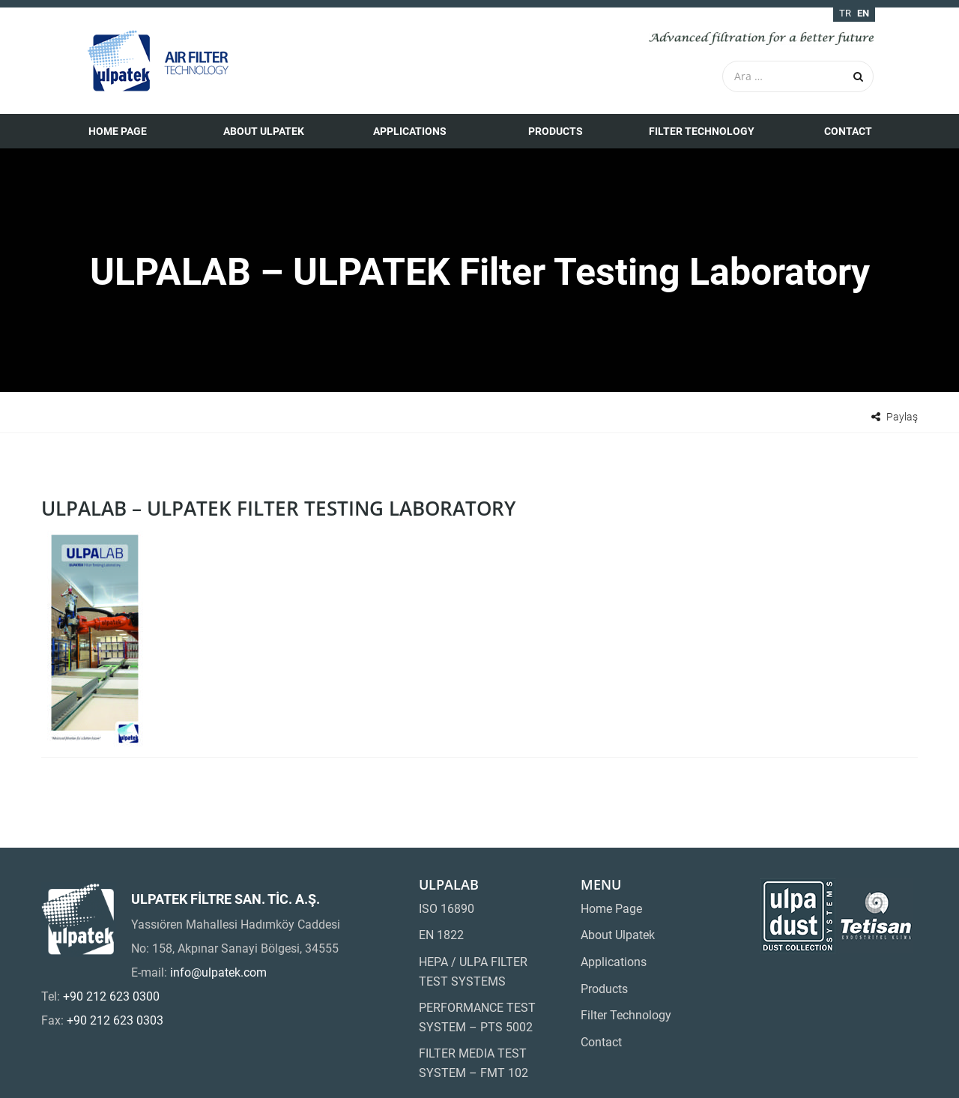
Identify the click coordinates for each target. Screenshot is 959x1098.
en (863, 13)
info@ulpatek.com (218, 972)
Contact (848, 131)
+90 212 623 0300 (111, 996)
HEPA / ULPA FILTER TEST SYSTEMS (473, 972)
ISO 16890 (446, 909)
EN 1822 (441, 935)
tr (845, 13)
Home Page (117, 131)
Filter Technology (701, 131)
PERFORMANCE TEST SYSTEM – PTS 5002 (477, 1017)
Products (555, 131)
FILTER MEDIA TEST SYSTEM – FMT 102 (473, 1063)
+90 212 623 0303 (115, 1020)
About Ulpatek (263, 131)
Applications (410, 131)
